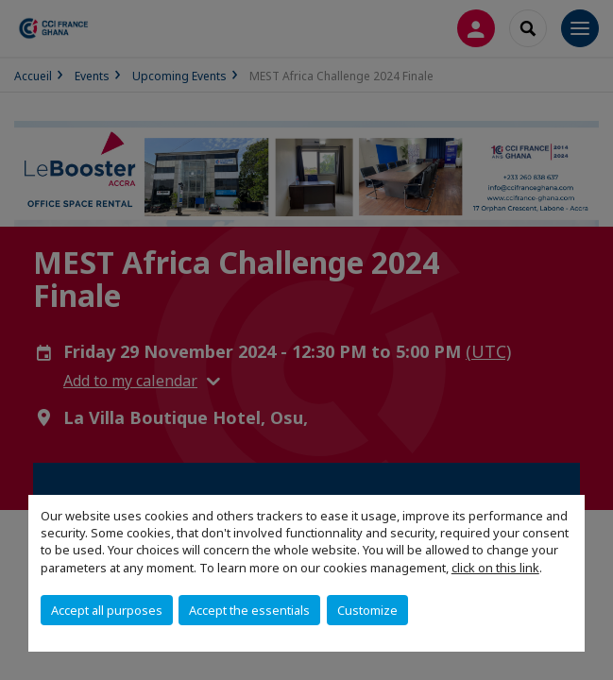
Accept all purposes (106, 610)
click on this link (495, 567)
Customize (367, 610)
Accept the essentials (249, 610)
